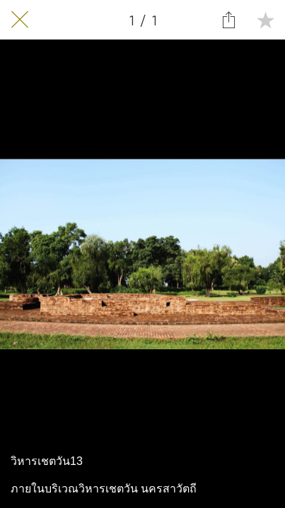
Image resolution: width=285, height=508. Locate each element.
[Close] (19, 19)
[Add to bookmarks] (265, 20)
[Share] (228, 20)
